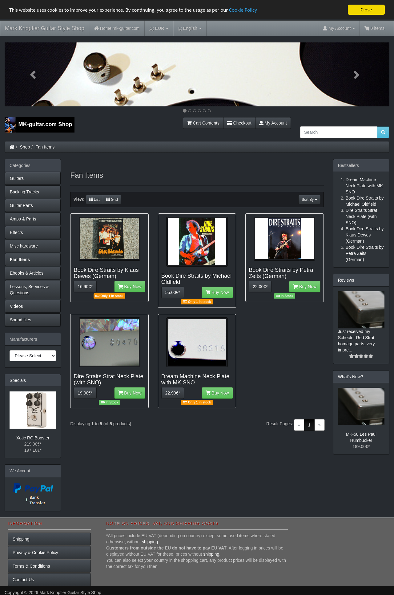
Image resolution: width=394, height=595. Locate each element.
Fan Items (44, 147)
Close (366, 9)
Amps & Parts (23, 218)
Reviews (346, 280)
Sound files (20, 319)
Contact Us (23, 579)
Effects (16, 232)
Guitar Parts (21, 205)
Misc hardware (24, 246)
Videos (16, 306)
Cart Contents (203, 123)
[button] (33, 74)
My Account (273, 123)
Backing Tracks (24, 191)
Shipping (21, 539)
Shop (25, 147)
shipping (150, 541)
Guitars (17, 178)
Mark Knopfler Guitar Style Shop (44, 28)
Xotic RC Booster (32, 437)
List (94, 199)
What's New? (350, 376)
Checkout (239, 123)
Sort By (309, 199)
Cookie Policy (243, 9)
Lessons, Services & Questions (29, 289)
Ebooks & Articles (26, 273)
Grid (112, 199)
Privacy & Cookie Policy (35, 552)
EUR (159, 28)
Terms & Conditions (31, 566)
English (189, 28)
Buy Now (130, 286)
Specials (18, 380)
